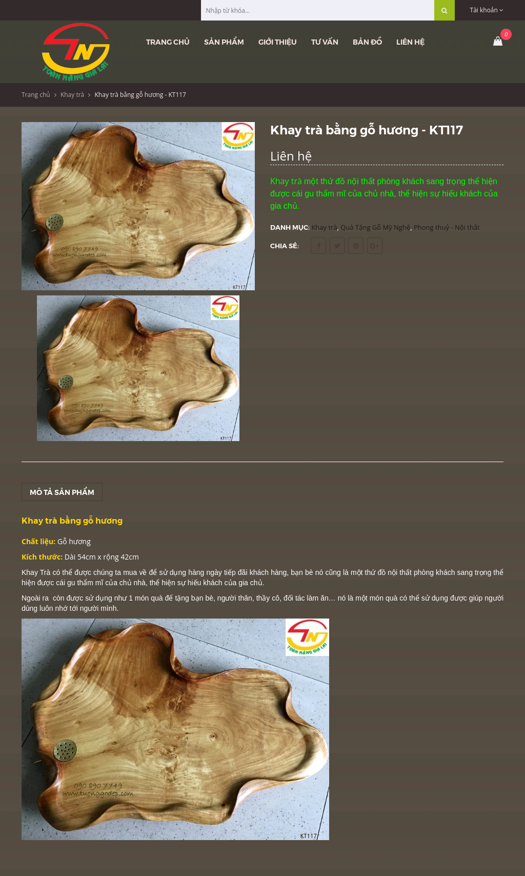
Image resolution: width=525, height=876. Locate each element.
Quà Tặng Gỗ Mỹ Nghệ (375, 227)
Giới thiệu (277, 41)
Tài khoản (486, 10)
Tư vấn (324, 41)
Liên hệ (410, 41)
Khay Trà (36, 572)
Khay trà (72, 94)
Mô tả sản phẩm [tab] (62, 492)
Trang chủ (168, 41)
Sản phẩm (224, 41)
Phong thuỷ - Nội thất (447, 227)
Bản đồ (367, 41)
